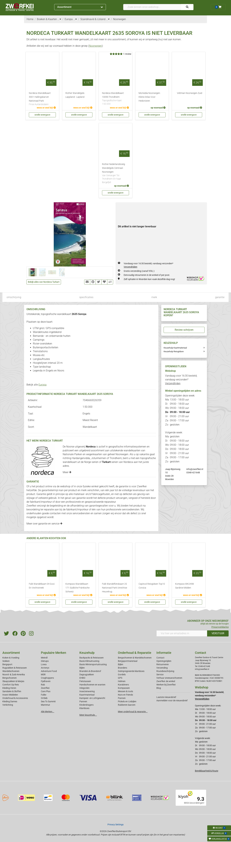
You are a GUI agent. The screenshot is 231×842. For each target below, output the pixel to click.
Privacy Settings (115, 824)
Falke (43, 694)
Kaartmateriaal (86, 694)
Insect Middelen (10, 694)
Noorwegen (95, 45)
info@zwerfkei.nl (194, 469)
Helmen (121, 681)
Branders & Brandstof (90, 671)
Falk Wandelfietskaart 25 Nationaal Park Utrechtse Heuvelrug (114, 588)
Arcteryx (45, 667)
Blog (158, 688)
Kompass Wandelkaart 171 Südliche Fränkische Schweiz (77, 588)
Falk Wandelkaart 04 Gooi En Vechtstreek (42, 586)
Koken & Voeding (10, 657)
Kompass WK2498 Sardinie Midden (184, 586)
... (59, 19)
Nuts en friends (125, 694)
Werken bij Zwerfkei (165, 684)
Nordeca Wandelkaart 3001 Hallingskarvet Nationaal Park (42, 99)
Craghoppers (47, 678)
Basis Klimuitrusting (89, 661)
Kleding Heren (9, 688)
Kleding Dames (9, 701)
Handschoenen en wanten (92, 684)
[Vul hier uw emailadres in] (181, 633)
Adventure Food (49, 671)
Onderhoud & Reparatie (134, 653)
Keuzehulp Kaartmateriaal (175, 348)
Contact (160, 657)
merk (154, 297)
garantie (219, 297)
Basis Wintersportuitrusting (93, 664)
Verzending (162, 667)
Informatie (163, 653)
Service (159, 674)
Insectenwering (87, 691)
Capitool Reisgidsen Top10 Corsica (152, 586)
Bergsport (7, 664)
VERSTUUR (218, 633)
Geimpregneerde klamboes (131, 671)
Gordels (122, 674)
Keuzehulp (86, 653)
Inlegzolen (84, 688)
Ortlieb (44, 698)
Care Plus (45, 691)
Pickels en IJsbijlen (127, 701)
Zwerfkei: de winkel (165, 681)
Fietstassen (85, 681)
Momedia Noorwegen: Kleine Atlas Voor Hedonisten (149, 97)
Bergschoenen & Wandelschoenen (135, 657)
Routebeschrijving (165, 671)
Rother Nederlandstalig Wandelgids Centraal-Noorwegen (115, 173)
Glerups (45, 661)
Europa (42, 384)
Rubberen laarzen (126, 705)
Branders (122, 667)
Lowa (44, 664)
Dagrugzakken (86, 674)
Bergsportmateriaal (127, 661)
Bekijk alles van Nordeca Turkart (44, 282)
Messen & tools (125, 691)
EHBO (82, 678)
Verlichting (7, 705)
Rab (43, 684)
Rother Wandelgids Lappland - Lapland (74, 95)
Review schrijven (184, 329)
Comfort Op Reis (10, 684)
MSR (43, 674)
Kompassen (124, 688)
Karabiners (123, 684)
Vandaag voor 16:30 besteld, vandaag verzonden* (181, 379)
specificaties (86, 297)
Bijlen (82, 667)
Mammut (45, 705)
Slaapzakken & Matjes (13, 681)
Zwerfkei (45, 688)
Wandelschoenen (10, 671)
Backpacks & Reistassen (91, 657)
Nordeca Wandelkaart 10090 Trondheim (115, 99)
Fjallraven (46, 681)
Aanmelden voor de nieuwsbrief (172, 700)
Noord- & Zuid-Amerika (13, 674)
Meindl (44, 657)
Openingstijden (163, 661)
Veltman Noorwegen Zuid (189, 93)
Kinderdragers (86, 705)
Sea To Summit (48, 701)
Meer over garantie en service (44, 523)
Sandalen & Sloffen (11, 691)
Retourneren (162, 664)
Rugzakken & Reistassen (14, 667)
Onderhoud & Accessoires (15, 698)
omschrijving (14, 297)
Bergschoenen (9, 678)
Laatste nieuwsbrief (166, 697)
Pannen (122, 698)
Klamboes (84, 708)
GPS (120, 678)
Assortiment (80, 7)
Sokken (6, 661)
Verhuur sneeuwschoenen (169, 678)
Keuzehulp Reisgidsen (174, 351)
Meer (67, 472)
